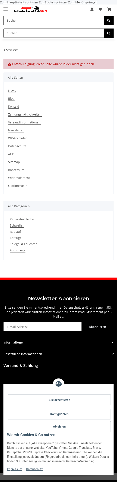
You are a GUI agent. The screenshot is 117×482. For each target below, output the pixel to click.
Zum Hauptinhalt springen (19, 2)
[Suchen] (109, 20)
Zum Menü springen (82, 2)
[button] (92, 9)
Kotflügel (16, 238)
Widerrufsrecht (19, 178)
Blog (11, 98)
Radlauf (15, 232)
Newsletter (16, 130)
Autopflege (17, 250)
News (12, 91)
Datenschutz (34, 469)
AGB (11, 154)
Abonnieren (97, 327)
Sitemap (14, 162)
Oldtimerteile (17, 186)
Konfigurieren (59, 414)
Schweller (17, 225)
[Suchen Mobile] (53, 20)
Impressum (14, 469)
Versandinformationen (24, 122)
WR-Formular (17, 138)
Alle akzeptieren (59, 400)
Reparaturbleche (22, 219)
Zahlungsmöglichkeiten (24, 114)
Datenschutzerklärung (79, 307)
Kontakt (13, 106)
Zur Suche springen (53, 2)
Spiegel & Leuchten (23, 244)
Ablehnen (59, 426)
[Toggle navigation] (5, 7)
